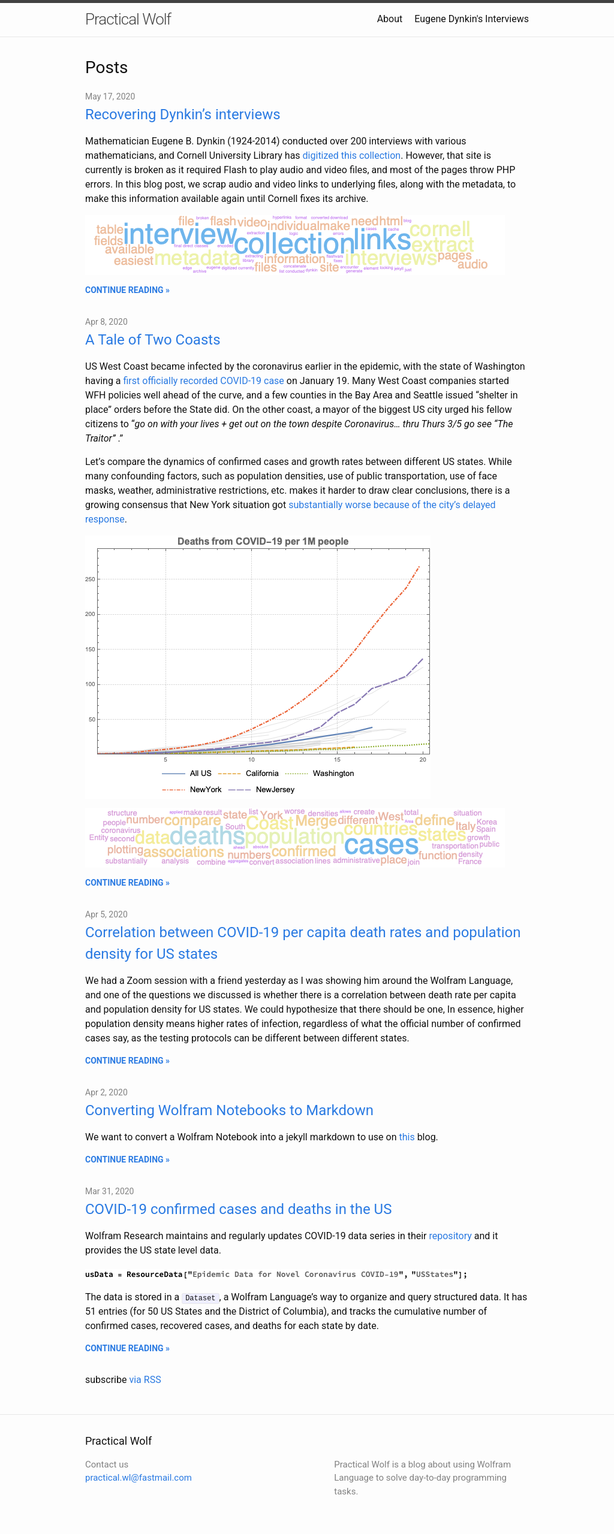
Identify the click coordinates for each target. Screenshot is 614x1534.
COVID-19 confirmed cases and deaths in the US (238, 1209)
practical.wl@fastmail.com (138, 1477)
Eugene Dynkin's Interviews (471, 19)
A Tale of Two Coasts (153, 339)
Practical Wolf (128, 19)
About (390, 19)
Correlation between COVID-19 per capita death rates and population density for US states (303, 943)
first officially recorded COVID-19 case (204, 380)
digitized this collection (352, 155)
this (405, 1137)
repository (450, 1236)
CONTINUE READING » (127, 290)
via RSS (145, 1379)
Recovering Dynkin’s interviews (183, 114)
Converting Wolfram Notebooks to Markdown (229, 1110)
